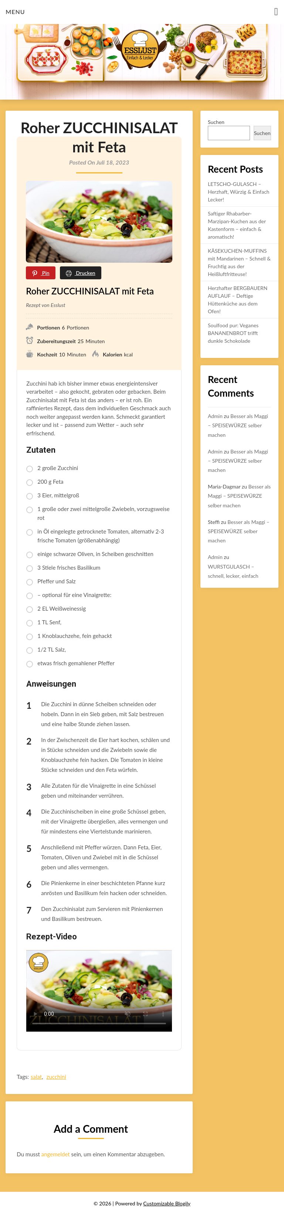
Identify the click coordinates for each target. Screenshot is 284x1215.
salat (36, 1076)
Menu (15, 11)
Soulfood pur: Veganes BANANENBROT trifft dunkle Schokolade (233, 333)
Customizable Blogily (166, 1203)
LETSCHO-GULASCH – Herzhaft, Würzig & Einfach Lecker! (239, 192)
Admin (215, 416)
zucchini (56, 1076)
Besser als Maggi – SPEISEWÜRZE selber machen (238, 425)
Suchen (216, 122)
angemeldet (55, 1154)
